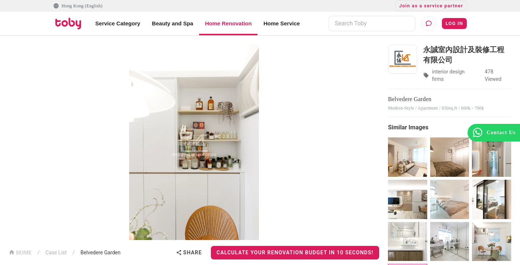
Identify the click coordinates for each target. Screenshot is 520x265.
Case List (56, 252)
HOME (20, 251)
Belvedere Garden (100, 252)
